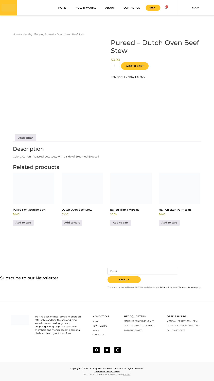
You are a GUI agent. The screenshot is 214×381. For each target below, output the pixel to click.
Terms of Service (186, 288)
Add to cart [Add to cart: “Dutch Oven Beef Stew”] (72, 223)
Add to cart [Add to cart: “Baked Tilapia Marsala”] (120, 223)
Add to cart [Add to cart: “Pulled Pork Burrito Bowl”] (23, 223)
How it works (85, 8)
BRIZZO (126, 375)
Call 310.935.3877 (176, 331)
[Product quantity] (115, 66)
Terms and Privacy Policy (107, 371)
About (109, 8)
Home (62, 8)
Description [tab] (26, 139)
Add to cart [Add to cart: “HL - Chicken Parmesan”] (169, 223)
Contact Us (132, 8)
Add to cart (135, 67)
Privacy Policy (167, 288)
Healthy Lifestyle (33, 35)
